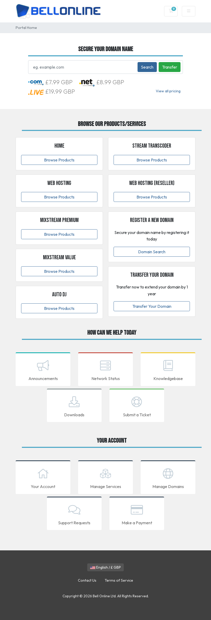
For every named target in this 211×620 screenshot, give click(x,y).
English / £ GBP (105, 567)
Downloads (74, 406)
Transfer (169, 67)
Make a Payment (136, 514)
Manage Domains (168, 477)
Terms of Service (119, 580)
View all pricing (168, 91)
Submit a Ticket (136, 406)
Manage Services (105, 477)
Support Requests (74, 514)
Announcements (43, 369)
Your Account (43, 477)
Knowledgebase (168, 369)
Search (147, 67)
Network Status (105, 369)
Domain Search (151, 251)
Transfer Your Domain (151, 306)
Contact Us (87, 580)
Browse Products (59, 159)
